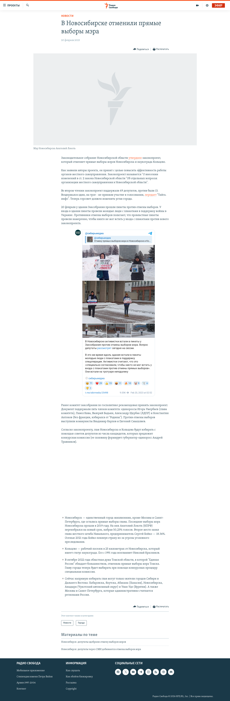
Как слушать (73, 670)
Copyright (71, 689)
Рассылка (71, 683)
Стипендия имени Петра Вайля (35, 676)
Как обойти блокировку (79, 676)
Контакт (21, 689)
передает (151, 194)
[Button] (141, 49)
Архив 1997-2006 (26, 683)
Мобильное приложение (31, 670)
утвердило (135, 158)
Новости (67, 16)
